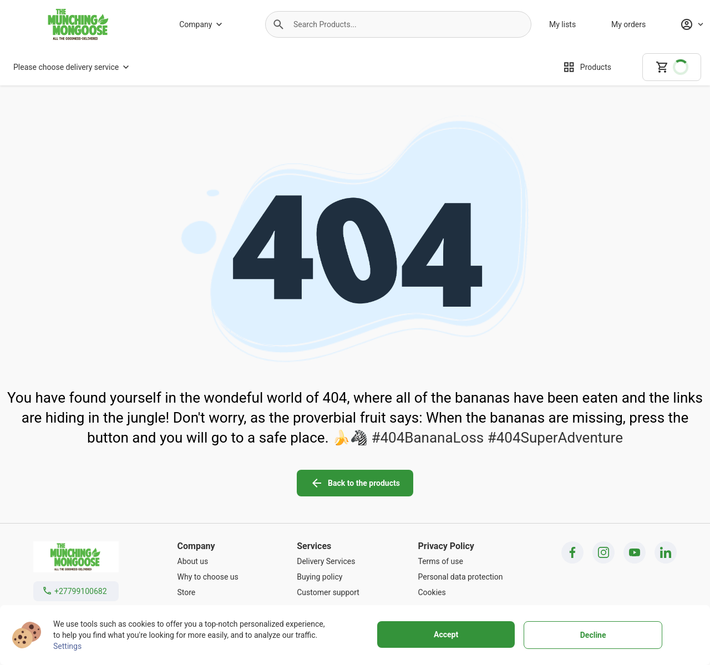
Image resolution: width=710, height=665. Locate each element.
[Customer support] (328, 592)
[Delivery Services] (328, 561)
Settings (67, 646)
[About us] (208, 561)
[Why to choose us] (208, 576)
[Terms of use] (460, 561)
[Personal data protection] (460, 576)
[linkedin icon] (666, 552)
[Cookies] (460, 592)
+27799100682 (80, 591)
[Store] (208, 592)
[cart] (671, 67)
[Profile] (691, 24)
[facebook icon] (572, 552)
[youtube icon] (634, 552)
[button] (278, 24)
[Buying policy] (328, 576)
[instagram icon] (603, 552)
